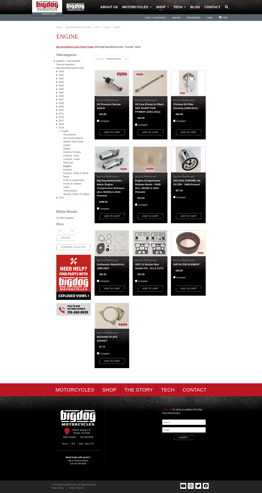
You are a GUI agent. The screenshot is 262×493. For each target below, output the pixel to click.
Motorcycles (135, 7)
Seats (66, 187)
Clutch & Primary (72, 152)
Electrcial (68, 162)
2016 (61, 117)
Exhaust (67, 169)
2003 (61, 85)
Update (66, 237)
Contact (212, 7)
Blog (195, 7)
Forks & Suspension (73, 180)
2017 (61, 120)
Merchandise (193, 17)
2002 (61, 82)
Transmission (70, 190)
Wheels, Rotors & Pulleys (76, 194)
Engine (117, 27)
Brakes (67, 148)
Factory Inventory (65, 64)
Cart (223, 17)
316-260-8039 (80, 463)
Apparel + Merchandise (68, 61)
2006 (61, 96)
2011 (61, 113)
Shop (160, 7)
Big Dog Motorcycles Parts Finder (75, 47)
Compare (104, 121)
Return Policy (57, 488)
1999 (61, 71)
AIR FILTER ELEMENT (186, 264)
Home (59, 27)
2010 (61, 110)
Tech (177, 7)
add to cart (112, 132)
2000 (61, 75)
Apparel (176, 17)
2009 (61, 106)
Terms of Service (76, 488)
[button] (73, 224)
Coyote (106, 27)
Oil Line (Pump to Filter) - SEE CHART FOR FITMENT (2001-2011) (150, 108)
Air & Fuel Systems (73, 138)
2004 (61, 89)
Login (209, 17)
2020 (61, 197)
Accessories (69, 134)
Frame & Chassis (72, 183)
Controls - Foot (71, 155)
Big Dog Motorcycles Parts (78, 27)
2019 (97, 27)
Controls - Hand (71, 159)
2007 (61, 99)
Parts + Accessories (155, 17)
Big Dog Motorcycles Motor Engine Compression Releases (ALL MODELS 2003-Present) (110, 188)
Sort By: (100, 59)
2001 (61, 78)
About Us (109, 7)
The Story (138, 389)
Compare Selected (73, 247)
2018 (61, 124)
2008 (61, 103)
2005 (61, 92)
